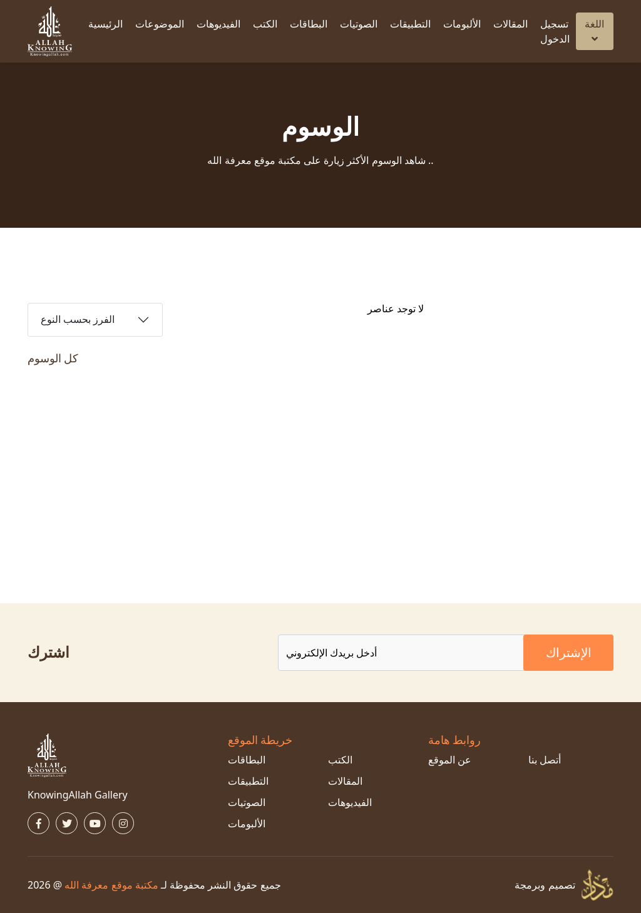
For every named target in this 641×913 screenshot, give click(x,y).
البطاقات (308, 24)
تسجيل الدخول (555, 31)
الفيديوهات (218, 24)
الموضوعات (159, 24)
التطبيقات (410, 24)
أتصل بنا (544, 760)
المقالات (510, 24)
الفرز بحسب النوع (78, 319)
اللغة (594, 30)
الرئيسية (105, 24)
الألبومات (462, 24)
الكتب (265, 24)
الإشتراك (569, 652)
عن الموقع (449, 760)
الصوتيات (358, 24)
